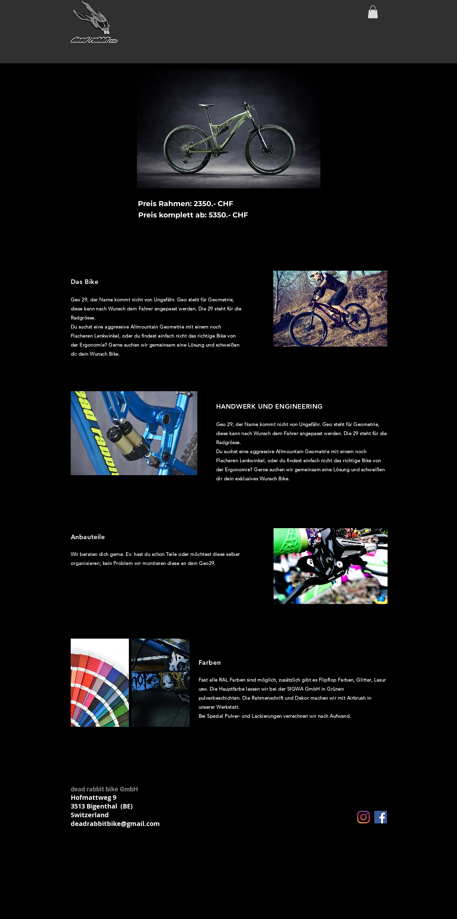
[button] (373, 11)
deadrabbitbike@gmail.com (115, 823)
